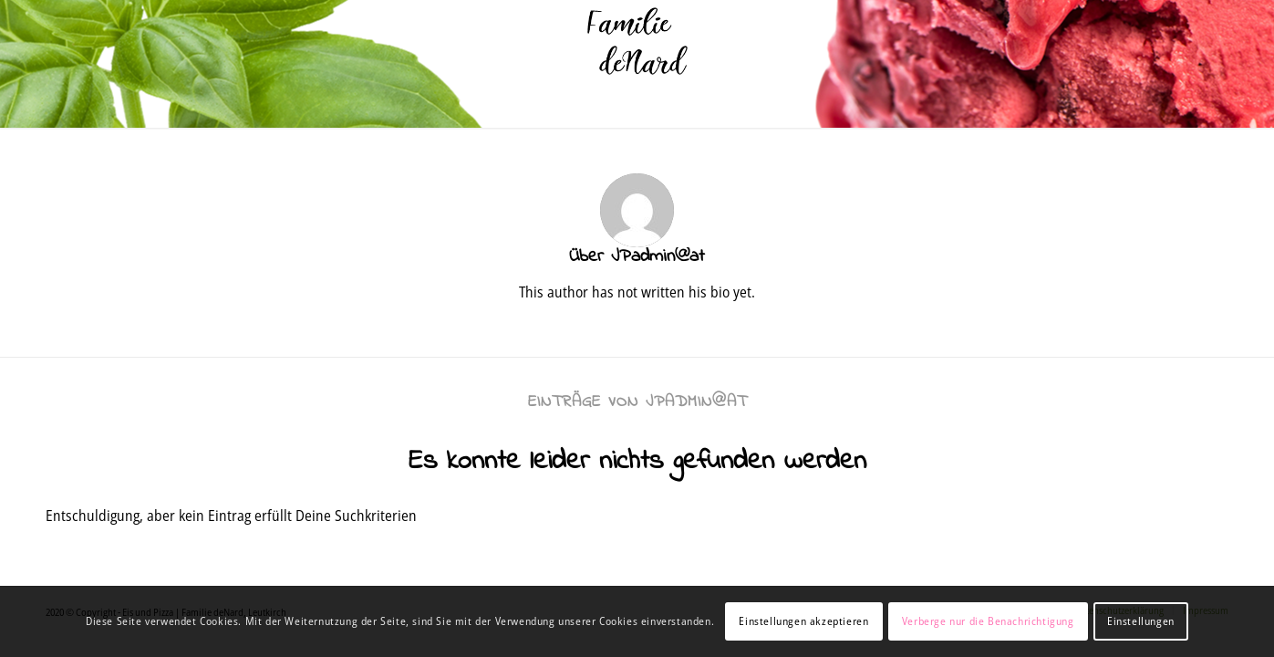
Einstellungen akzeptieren (803, 621)
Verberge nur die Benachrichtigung (988, 621)
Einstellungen (1141, 621)
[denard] (637, 41)
